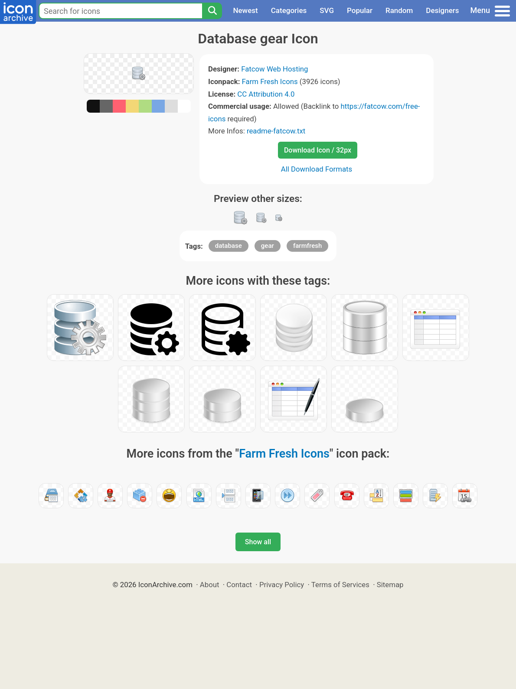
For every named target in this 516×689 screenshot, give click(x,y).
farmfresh (307, 246)
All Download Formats (317, 169)
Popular (359, 10)
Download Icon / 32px (317, 150)
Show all (258, 542)
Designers (442, 10)
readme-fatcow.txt (276, 131)
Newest (245, 10)
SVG (327, 10)
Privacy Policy (281, 584)
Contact (239, 584)
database (228, 246)
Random (399, 10)
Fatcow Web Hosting (274, 69)
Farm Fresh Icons (270, 81)
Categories (289, 10)
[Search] (212, 11)
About (209, 584)
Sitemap (390, 584)
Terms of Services (340, 584)
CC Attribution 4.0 (265, 94)
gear (267, 246)
